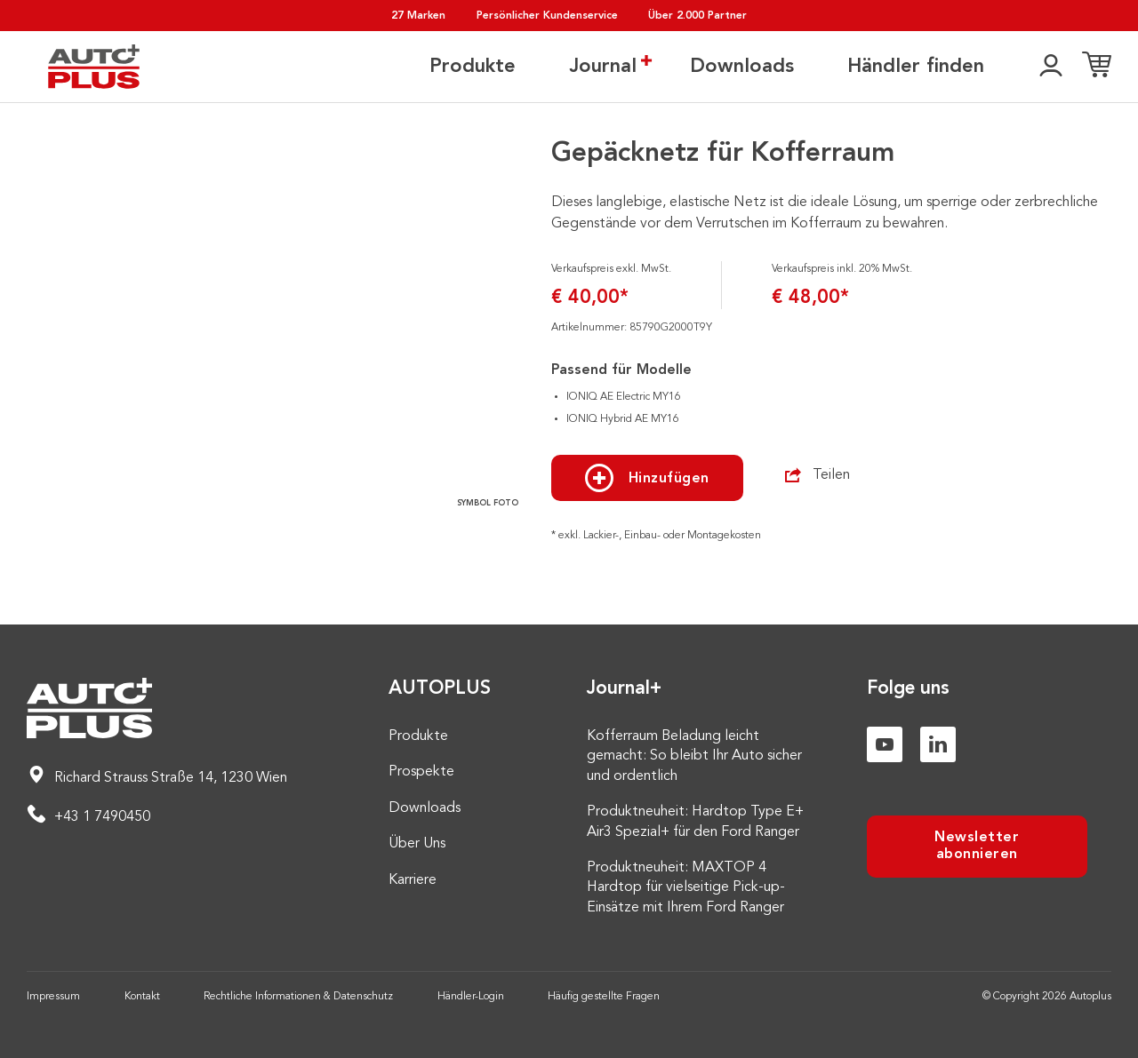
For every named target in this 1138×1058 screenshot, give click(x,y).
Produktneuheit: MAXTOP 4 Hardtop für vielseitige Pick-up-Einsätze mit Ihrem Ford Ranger (686, 888)
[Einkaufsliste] (1096, 66)
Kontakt (142, 996)
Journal (603, 65)
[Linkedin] (938, 744)
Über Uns (417, 844)
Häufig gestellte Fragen (604, 996)
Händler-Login (470, 996)
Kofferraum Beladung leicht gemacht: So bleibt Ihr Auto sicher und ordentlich (694, 756)
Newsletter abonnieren (976, 846)
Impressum (53, 996)
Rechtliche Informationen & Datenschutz (298, 996)
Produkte (472, 66)
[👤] (1051, 66)
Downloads (742, 66)
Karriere (413, 880)
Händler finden (915, 66)
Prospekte (421, 772)
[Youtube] (884, 744)
